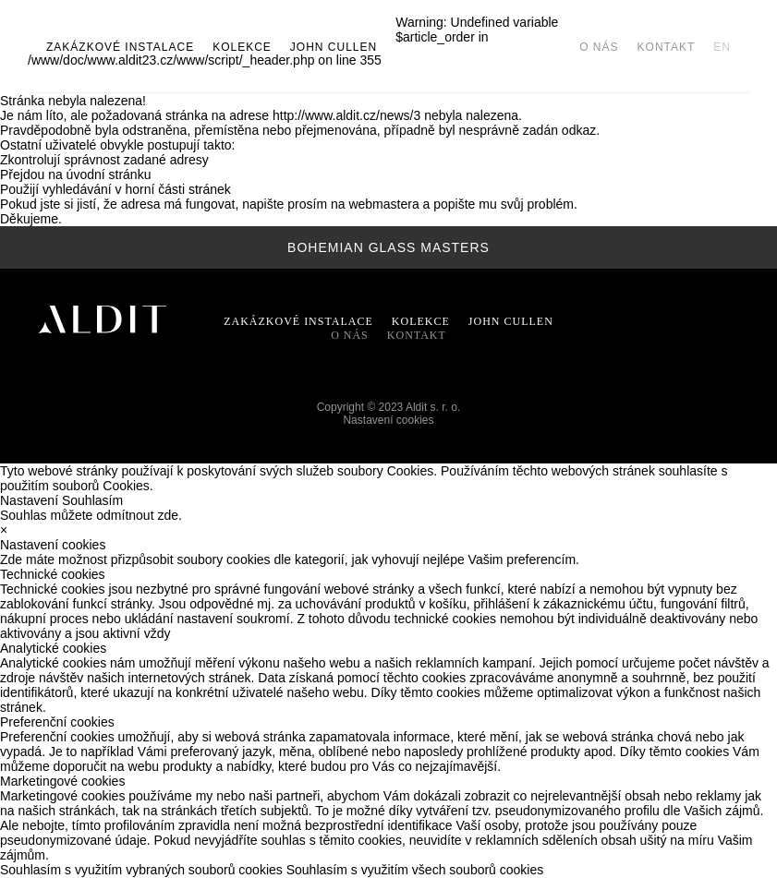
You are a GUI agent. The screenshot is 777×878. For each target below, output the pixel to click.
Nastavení (29, 500)
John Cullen (510, 321)
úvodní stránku (109, 174)
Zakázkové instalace (120, 47)
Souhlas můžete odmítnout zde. (91, 515)
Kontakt (666, 47)
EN (722, 47)
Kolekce (242, 47)
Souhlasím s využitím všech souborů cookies (415, 869)
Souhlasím (92, 500)
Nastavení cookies (388, 420)
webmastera (383, 204)
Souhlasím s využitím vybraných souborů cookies (141, 869)
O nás (598, 47)
